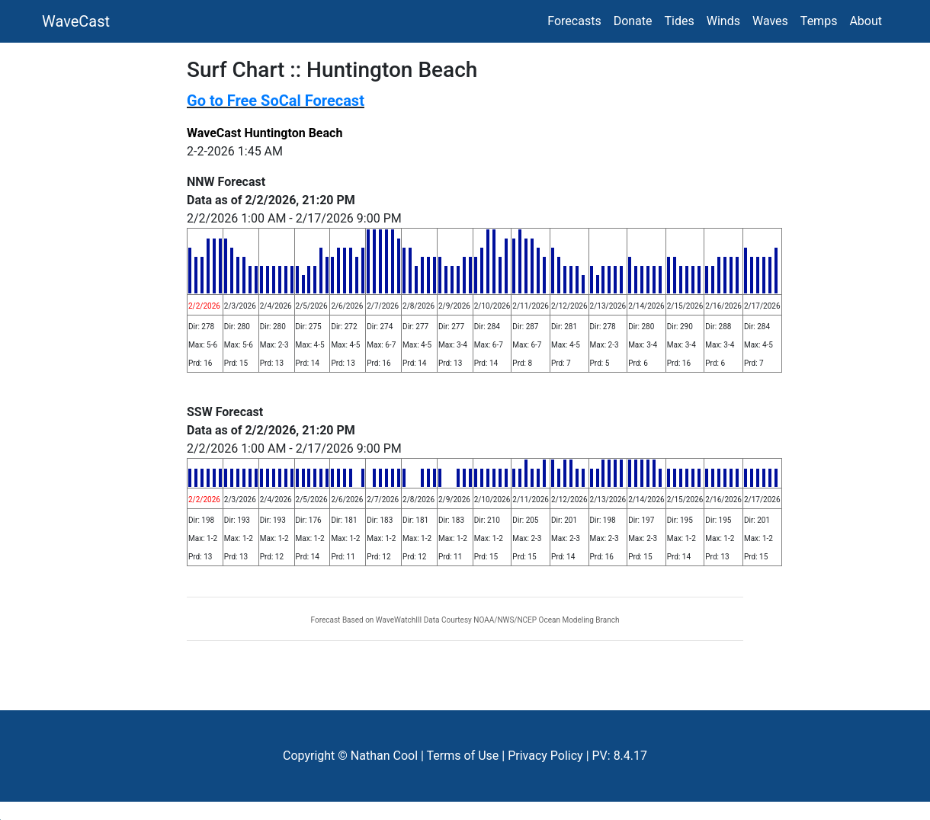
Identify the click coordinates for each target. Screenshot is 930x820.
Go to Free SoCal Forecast (275, 100)
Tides (679, 21)
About (865, 21)
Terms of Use (463, 755)
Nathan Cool (384, 755)
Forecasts (574, 21)
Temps (819, 21)
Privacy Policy (545, 755)
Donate (633, 21)
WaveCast (76, 21)
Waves (770, 21)
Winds (723, 21)
